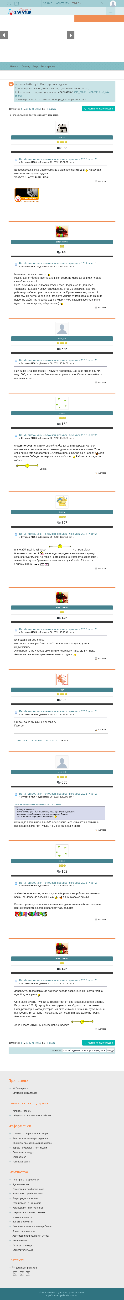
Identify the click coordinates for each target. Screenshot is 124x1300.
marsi (18, 95)
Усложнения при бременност (27, 1193)
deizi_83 (62, 338)
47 (30, 109)
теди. (62, 689)
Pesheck (93, 92)
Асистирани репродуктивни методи (30, 1235)
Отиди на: (57, 1050)
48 (33, 109)
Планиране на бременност (26, 1179)
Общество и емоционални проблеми (31, 1115)
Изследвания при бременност (28, 1189)
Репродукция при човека (25, 1198)
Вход (35, 66)
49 (36, 109)
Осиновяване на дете (23, 1152)
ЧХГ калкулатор (20, 1088)
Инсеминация (19, 1240)
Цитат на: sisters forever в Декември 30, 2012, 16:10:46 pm (38, 804)
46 (27, 109)
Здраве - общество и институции (29, 1147)
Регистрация (48, 66)
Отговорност (19, 1157)
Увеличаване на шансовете (26, 1203)
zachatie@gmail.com (9, 4)
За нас (47, 3)
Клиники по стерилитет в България (30, 1133)
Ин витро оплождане (23, 1245)
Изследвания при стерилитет (27, 1207)
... (24, 109)
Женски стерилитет (22, 1221)
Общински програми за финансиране (32, 1143)
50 (39, 109)
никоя (62, 413)
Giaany (62, 512)
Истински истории (21, 1111)
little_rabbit (80, 92)
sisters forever (62, 242)
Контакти (62, 3)
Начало (14, 66)
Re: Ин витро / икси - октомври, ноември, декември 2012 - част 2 (58, 159)
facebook (16, 4)
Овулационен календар (24, 1093)
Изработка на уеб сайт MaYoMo (62, 1295)
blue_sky (104, 92)
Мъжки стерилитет (22, 1217)
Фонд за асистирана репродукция (30, 1138)
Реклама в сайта (21, 1161)
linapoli (62, 137)
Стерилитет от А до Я (23, 1250)
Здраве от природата (23, 1231)
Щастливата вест (21, 1184)
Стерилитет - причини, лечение (28, 1212)
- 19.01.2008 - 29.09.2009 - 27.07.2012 (36, 740)
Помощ (25, 66)
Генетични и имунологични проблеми (32, 1226)
